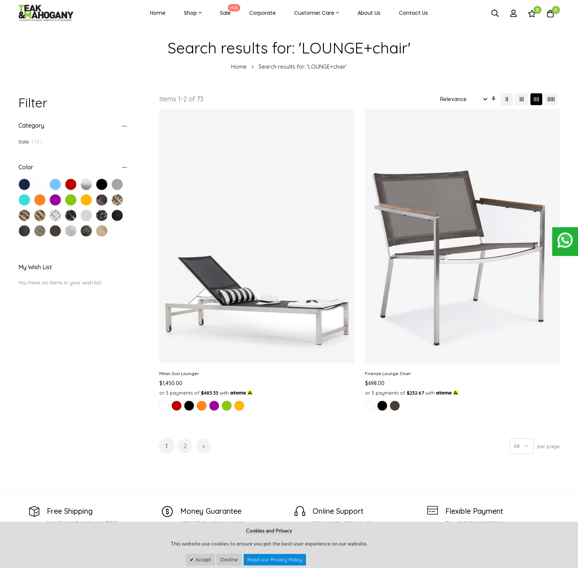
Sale (229, 10)
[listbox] (205, 288)
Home (158, 13)
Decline (229, 559)
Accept (202, 559)
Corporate (262, 13)
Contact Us (413, 13)
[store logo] (46, 13)
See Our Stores (38, 495)
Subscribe (547, 498)
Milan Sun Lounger (179, 246)
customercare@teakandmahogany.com (69, 509)
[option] (164, 287)
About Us (369, 13)
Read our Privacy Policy (274, 559)
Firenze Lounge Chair (285, 246)
